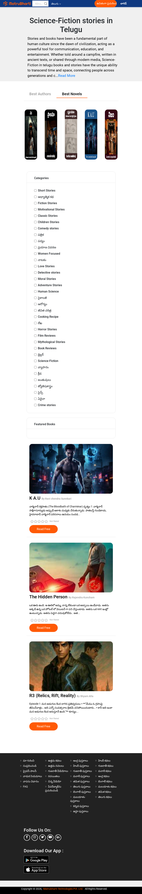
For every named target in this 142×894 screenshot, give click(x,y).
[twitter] (42, 837)
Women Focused (49, 253)
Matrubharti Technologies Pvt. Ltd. (63, 888)
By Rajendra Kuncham (81, 597)
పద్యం (41, 241)
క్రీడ (40, 373)
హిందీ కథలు (104, 760)
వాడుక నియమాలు (32, 776)
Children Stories (48, 222)
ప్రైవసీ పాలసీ (30, 770)
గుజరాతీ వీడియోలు (58, 770)
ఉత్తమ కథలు (54, 760)
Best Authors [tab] (40, 94)
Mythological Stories (51, 342)
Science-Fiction (48, 361)
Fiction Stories (47, 203)
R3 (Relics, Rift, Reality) (53, 695)
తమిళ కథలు (104, 791)
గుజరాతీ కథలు (105, 765)
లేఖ (40, 323)
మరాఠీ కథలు (104, 770)
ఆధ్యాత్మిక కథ (46, 197)
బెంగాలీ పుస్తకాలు (82, 791)
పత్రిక (41, 234)
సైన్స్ (40, 392)
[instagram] (35, 837)
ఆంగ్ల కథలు (104, 776)
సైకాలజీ (42, 298)
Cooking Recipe (48, 316)
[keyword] (40, 3)
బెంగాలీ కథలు (105, 781)
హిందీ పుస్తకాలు (81, 765)
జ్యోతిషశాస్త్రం (45, 386)
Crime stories (47, 405)
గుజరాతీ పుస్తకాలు (82, 770)
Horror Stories (47, 329)
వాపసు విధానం (31, 781)
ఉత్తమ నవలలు (56, 765)
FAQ (25, 786)
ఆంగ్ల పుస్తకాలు (80, 760)
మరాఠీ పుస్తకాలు (81, 776)
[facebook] (27, 837)
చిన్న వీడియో (54, 781)
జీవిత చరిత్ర (44, 310)
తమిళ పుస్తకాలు (81, 781)
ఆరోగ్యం (42, 304)
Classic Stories (48, 216)
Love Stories (46, 266)
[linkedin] (58, 837)
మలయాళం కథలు (107, 786)
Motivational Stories (51, 209)
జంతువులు (44, 380)
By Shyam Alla (85, 696)
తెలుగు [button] (56, 3)
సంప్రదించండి (29, 765)
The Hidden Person (48, 596)
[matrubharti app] (85, 3)
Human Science (48, 291)
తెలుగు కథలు (105, 796)
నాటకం (42, 260)
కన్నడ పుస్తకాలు (81, 806)
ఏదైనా (41, 399)
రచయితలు (54, 776)
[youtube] (50, 837)
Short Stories (46, 190)
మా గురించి (28, 760)
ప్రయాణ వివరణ (47, 247)
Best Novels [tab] (72, 94)
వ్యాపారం (43, 367)
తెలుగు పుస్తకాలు (81, 786)
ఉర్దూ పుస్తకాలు (80, 811)
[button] (45, 3)
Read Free (43, 529)
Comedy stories (48, 228)
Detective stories (49, 272)
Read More (66, 75)
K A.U (35, 498)
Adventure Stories (50, 285)
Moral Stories (47, 279)
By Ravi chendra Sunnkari (56, 498)
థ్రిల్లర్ (41, 354)
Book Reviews (47, 348)
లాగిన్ (123, 4)
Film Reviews (47, 335)
